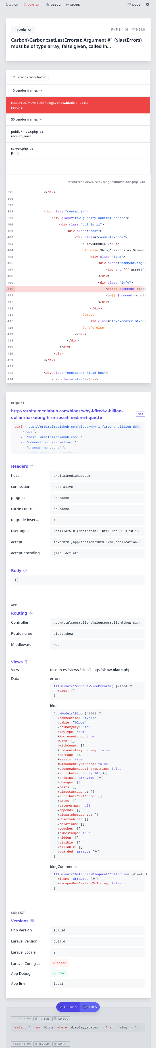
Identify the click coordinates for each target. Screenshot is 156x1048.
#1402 (94, 713)
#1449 (140, 874)
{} (93, 691)
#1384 (125, 686)
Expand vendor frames (30, 77)
